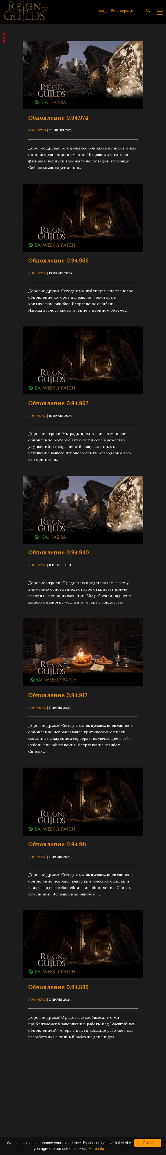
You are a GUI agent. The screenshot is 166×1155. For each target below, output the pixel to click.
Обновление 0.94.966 (58, 260)
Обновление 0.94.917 (57, 695)
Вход (102, 10)
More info (96, 1148)
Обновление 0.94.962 (58, 403)
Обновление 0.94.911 (57, 844)
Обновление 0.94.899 (58, 987)
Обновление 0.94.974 (58, 117)
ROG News (37, 130)
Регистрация (123, 10)
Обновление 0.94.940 (58, 552)
